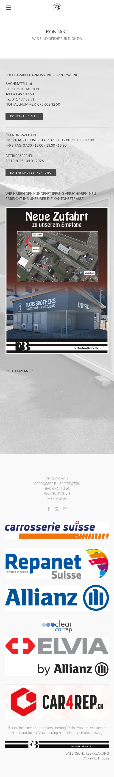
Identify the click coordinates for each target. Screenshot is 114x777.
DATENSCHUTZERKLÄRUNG (87, 753)
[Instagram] (57, 508)
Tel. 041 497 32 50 (20, 94)
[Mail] (65, 508)
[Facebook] (49, 508)
